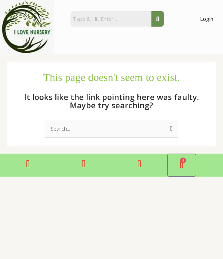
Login (206, 18)
